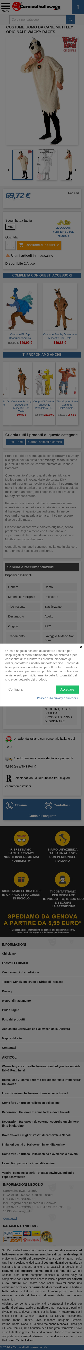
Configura (15, 689)
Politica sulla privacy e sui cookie (58, 698)
